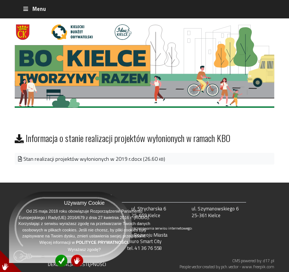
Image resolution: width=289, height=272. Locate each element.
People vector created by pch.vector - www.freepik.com (226, 266)
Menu (34, 9)
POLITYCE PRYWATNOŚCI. (102, 242)
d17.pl (268, 260)
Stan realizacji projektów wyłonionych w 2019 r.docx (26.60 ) (91, 159)
